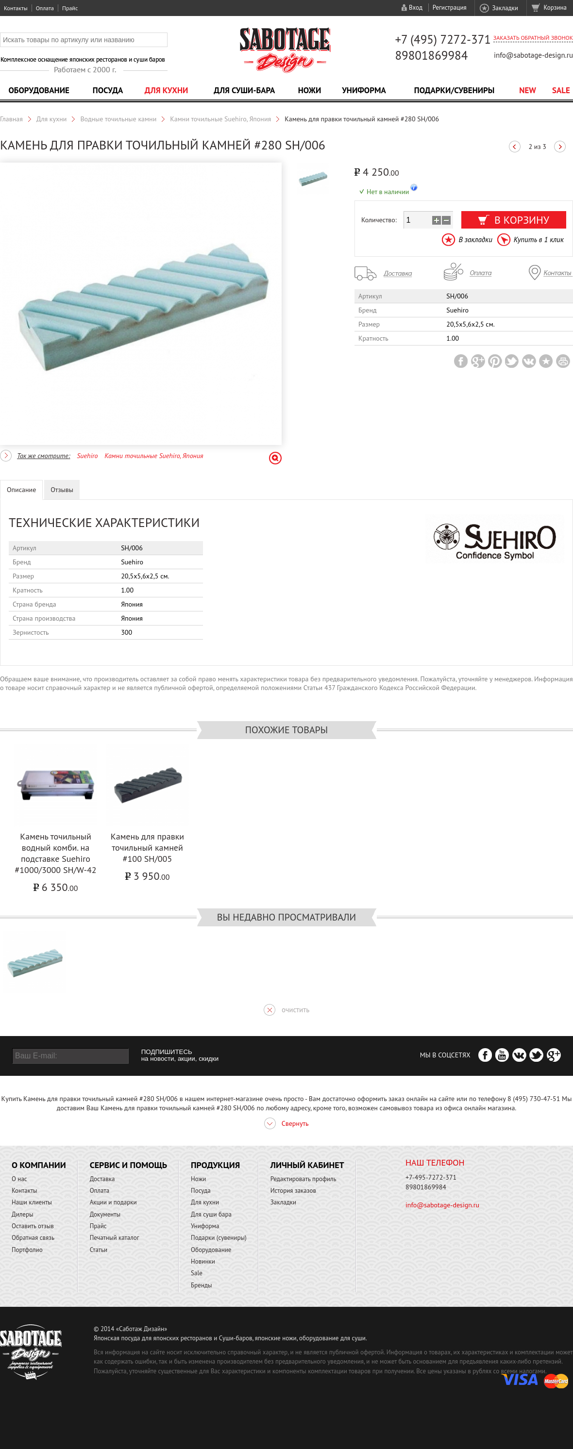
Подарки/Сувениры (454, 90)
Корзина (555, 7)
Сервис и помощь (128, 1164)
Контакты (16, 8)
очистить (295, 1009)
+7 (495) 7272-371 (443, 39)
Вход (415, 7)
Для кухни (166, 90)
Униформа (364, 90)
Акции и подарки (113, 1202)
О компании (39, 1164)
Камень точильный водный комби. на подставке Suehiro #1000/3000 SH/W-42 (55, 853)
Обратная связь (33, 1238)
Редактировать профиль (303, 1179)
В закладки (475, 239)
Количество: (379, 219)
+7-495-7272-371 (430, 1177)
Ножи (309, 90)
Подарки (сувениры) (219, 1238)
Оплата (45, 8)
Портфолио (27, 1250)
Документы (105, 1214)
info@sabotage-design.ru (533, 55)
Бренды (201, 1285)
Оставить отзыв (33, 1226)
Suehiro (87, 455)
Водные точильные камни (118, 119)
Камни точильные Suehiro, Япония (220, 119)
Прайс (70, 8)
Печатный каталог (114, 1238)
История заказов (293, 1190)
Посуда (108, 90)
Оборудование (38, 90)
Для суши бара (211, 1214)
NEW (527, 90)
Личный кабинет (307, 1164)
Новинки (203, 1261)
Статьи (99, 1250)
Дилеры (23, 1214)
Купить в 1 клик (539, 239)
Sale (561, 90)
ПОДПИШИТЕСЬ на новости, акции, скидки (180, 1055)
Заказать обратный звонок (533, 37)
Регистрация (450, 7)
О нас (19, 1179)
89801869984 (431, 55)
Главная (11, 119)
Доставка (102, 1179)
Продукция (215, 1164)
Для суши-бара (244, 90)
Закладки (505, 8)
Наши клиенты (32, 1202)
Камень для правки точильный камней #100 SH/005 (147, 847)
